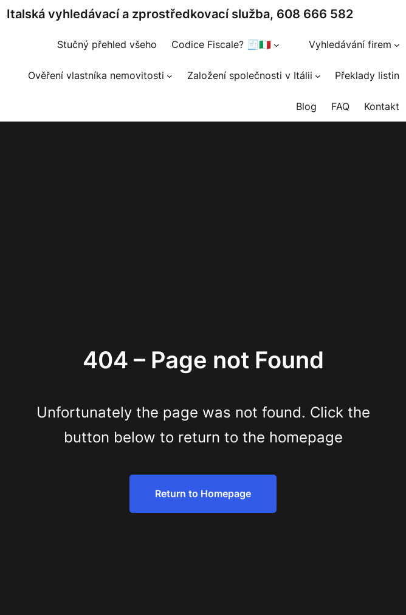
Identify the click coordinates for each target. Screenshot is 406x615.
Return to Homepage (203, 493)
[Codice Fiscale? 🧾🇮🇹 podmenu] (277, 45)
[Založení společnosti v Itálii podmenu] (318, 76)
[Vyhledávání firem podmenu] (397, 45)
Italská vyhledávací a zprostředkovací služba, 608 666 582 (180, 14)
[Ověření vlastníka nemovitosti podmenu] (170, 76)
